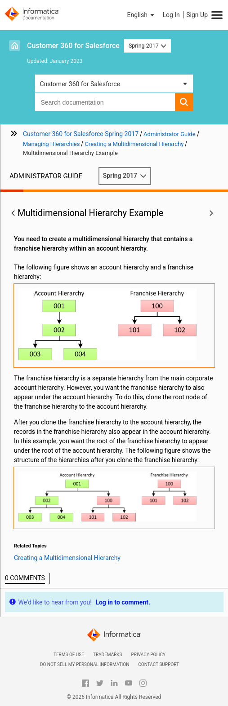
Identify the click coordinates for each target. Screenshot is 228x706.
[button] (141, 15)
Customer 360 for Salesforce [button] (80, 84)
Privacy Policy (148, 654)
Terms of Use (69, 654)
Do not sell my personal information (84, 664)
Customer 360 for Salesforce (73, 45)
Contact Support (158, 664)
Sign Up (197, 14)
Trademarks (107, 654)
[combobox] (104, 102)
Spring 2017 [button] (147, 45)
